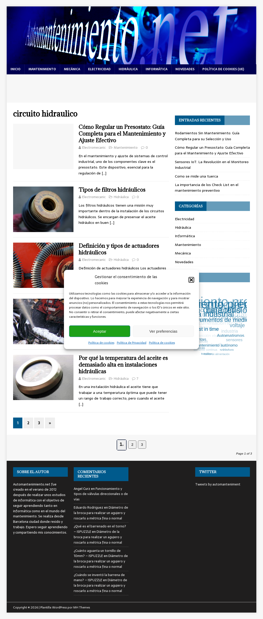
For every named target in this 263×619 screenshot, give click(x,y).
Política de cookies (101, 342)
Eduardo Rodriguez (88, 507)
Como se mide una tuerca (196, 176)
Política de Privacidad (131, 342)
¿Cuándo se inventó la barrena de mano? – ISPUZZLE (99, 577)
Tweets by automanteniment (217, 484)
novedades (184, 69)
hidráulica (128, 69)
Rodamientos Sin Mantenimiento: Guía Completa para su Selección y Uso (207, 136)
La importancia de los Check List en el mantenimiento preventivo (206, 187)
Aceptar (99, 331)
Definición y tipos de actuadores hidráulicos (119, 249)
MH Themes (81, 607)
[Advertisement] (132, 88)
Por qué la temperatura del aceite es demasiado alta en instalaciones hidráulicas (123, 365)
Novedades (184, 262)
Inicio (16, 69)
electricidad (99, 69)
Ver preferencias (163, 331)
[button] (191, 279)
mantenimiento (42, 69)
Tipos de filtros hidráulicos (112, 189)
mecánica (72, 69)
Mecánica (183, 253)
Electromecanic (94, 147)
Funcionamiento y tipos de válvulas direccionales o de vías (101, 494)
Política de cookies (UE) (223, 69)
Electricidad (184, 219)
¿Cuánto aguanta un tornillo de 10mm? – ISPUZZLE (97, 553)
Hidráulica (121, 197)
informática (156, 69)
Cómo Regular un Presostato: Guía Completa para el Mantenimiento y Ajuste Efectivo (122, 133)
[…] (104, 173)
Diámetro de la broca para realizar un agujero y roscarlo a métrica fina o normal (101, 513)
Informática (185, 236)
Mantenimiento (126, 147)
